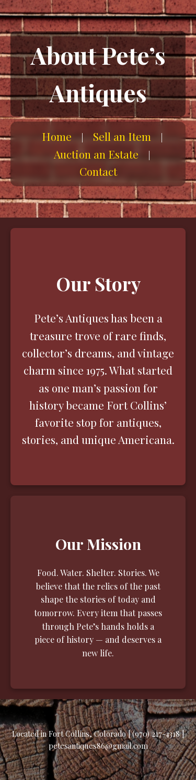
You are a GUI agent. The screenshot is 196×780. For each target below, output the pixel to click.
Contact (98, 171)
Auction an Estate (96, 154)
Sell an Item (122, 136)
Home (57, 136)
